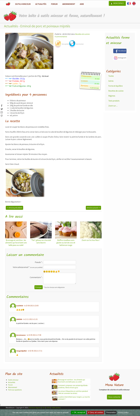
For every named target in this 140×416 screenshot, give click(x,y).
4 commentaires (61, 36)
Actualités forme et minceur (118, 40)
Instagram (119, 58)
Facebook (120, 51)
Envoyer (38, 287)
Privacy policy (123, 412)
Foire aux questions (15, 390)
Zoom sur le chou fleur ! (91, 231)
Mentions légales (35, 408)
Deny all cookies (95, 412)
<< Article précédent (14, 207)
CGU (43, 408)
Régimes (111, 96)
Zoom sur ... (113, 105)
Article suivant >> (93, 207)
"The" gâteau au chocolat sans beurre (41, 232)
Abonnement (68, 4)
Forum (54, 4)
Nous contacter (114, 397)
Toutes (111, 76)
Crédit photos (56, 408)
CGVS (48, 408)
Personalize (111, 412)
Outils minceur (13, 380)
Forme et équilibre (115, 86)
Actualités (11, 382)
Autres (110, 81)
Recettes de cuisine (82, 34)
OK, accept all (78, 412)
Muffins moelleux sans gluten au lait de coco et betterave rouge (66, 233)
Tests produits (113, 101)
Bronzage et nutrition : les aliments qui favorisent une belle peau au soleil (16, 233)
